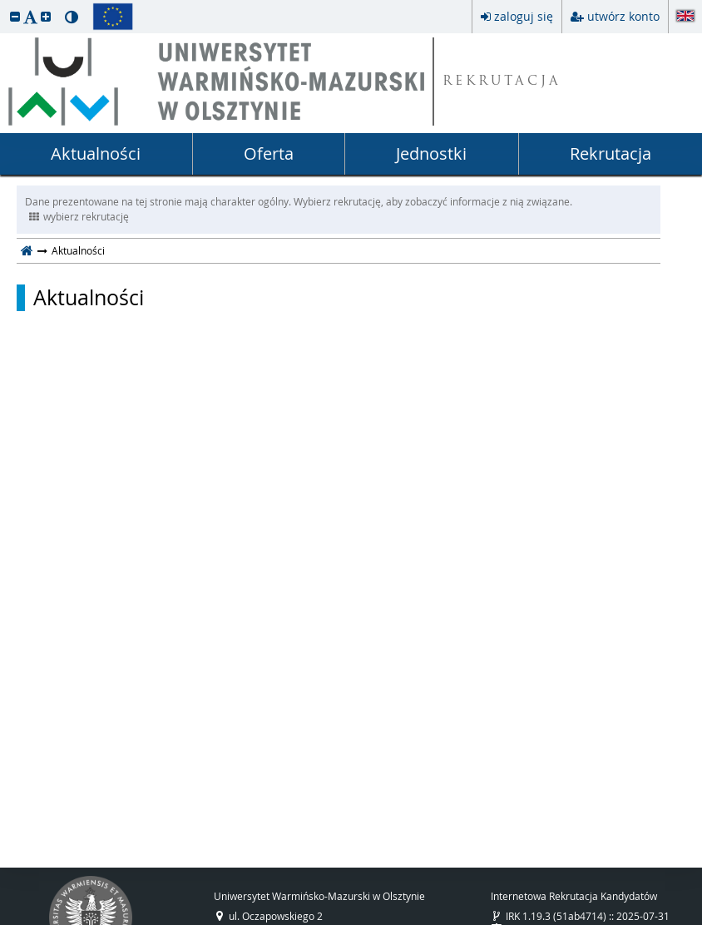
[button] (15, 16)
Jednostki (431, 153)
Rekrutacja (610, 153)
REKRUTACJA (501, 82)
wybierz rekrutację (79, 216)
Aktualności (96, 153)
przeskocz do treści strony (4, 4)
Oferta (269, 153)
